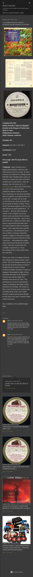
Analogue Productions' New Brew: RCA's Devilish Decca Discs (16, 507)
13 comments (9, 511)
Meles (9, 320)
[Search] (29, 2)
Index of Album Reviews (11, 13)
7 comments (9, 552)
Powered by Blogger (17, 572)
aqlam (9, 334)
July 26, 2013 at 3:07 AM (16, 320)
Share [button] (4, 312)
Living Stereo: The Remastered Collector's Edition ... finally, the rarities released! (16, 548)
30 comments (9, 471)
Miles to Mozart (9, 6)
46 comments (12, 388)
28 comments (9, 431)
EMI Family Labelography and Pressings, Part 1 (16, 468)
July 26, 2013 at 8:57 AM (16, 334)
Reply (8, 331)
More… (22, 13)
